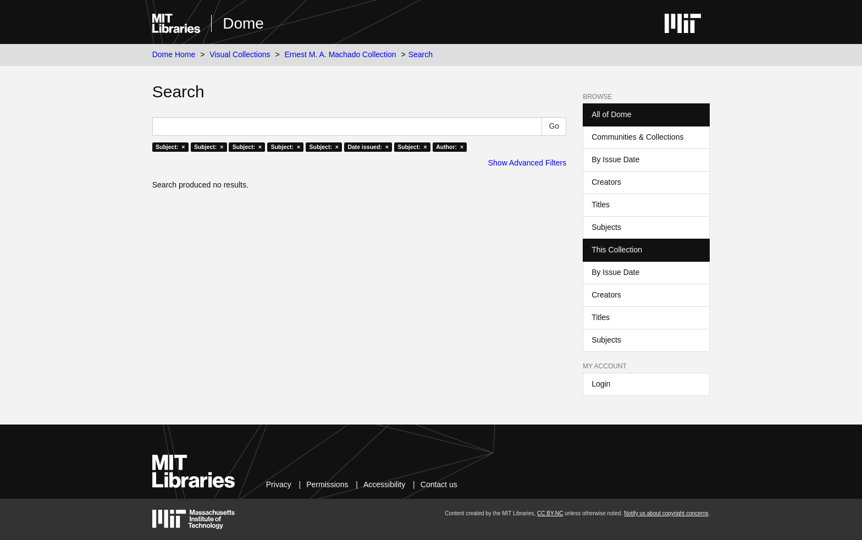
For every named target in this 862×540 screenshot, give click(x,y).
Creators (606, 182)
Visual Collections (239, 54)
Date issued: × (367, 147)
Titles (601, 204)
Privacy (278, 484)
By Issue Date (615, 159)
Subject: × (170, 147)
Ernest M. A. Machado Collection (340, 54)
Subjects (606, 227)
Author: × (449, 147)
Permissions (327, 484)
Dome (243, 23)
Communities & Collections (637, 137)
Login (601, 383)
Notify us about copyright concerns (666, 513)
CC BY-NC (550, 513)
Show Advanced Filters (527, 162)
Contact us (439, 484)
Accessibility (384, 484)
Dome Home (174, 54)
